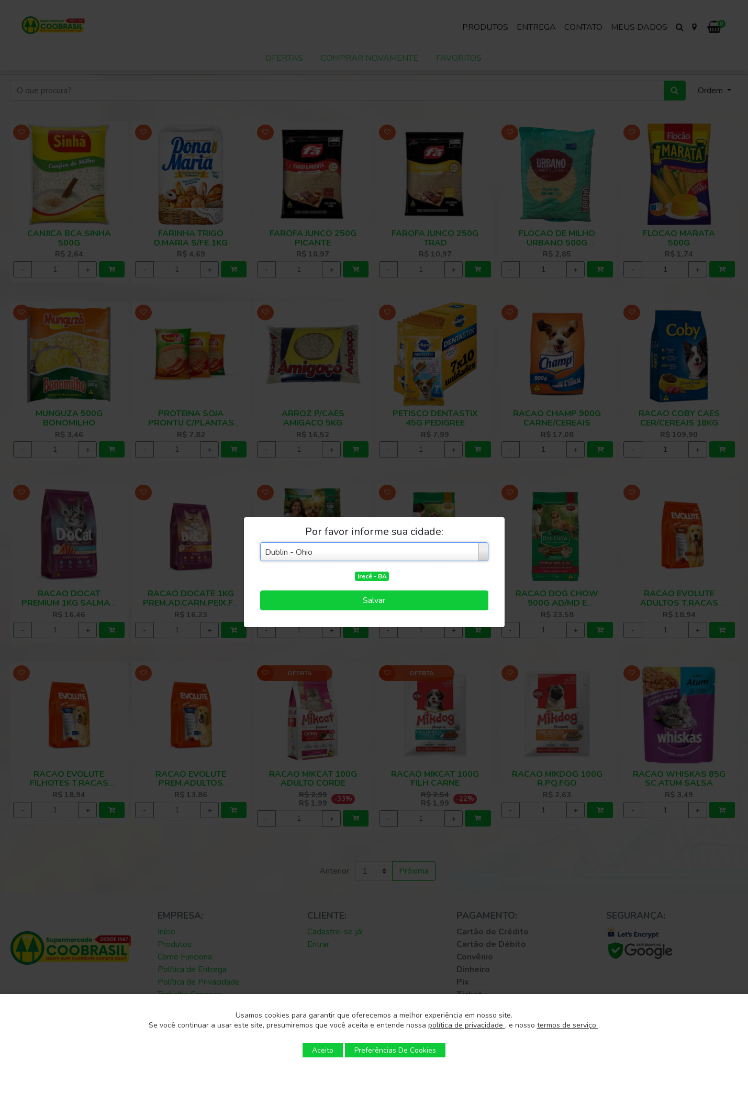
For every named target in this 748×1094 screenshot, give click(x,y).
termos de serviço (567, 1025)
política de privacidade (466, 1025)
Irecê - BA (372, 576)
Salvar (374, 600)
